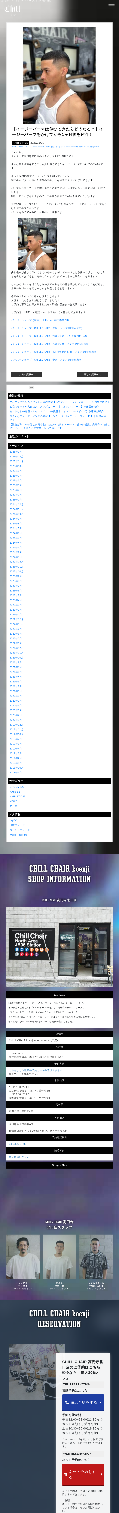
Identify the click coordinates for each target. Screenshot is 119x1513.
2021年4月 (16, 676)
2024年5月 (16, 537)
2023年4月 (16, 600)
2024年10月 (17, 513)
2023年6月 (16, 590)
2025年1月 (16, 499)
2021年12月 (17, 648)
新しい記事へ (93, 374)
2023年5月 (16, 595)
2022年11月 (17, 624)
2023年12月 (17, 561)
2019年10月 (17, 734)
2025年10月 (17, 466)
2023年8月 (16, 580)
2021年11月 (17, 652)
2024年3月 (16, 547)
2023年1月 (16, 614)
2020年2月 (16, 715)
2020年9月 (16, 695)
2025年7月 (16, 475)
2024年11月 (17, 509)
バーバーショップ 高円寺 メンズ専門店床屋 (54, 352)
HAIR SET (16, 791)
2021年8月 (16, 667)
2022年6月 (16, 628)
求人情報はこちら (19, 1157)
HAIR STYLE (20, 143)
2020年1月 (16, 719)
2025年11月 (17, 461)
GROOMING (17, 786)
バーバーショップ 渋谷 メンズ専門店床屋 (46, 328)
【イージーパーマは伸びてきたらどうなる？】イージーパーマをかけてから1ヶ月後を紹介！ (65, 147)
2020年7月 (16, 700)
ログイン (15, 820)
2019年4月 (16, 748)
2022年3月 (16, 633)
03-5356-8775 (17, 1144)
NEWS (13, 801)
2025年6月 (16, 480)
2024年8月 (16, 523)
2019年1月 (16, 762)
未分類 (13, 806)
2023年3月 (16, 604)
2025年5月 (16, 485)
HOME (14, 147)
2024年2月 (16, 552)
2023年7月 (16, 585)
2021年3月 (16, 681)
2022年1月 (16, 643)
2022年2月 (16, 638)
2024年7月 (16, 528)
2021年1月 (16, 691)
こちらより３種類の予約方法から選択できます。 (37, 1070)
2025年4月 (16, 490)
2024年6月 (16, 533)
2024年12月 (17, 504)
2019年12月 (17, 724)
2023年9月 (16, 576)
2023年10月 (17, 571)
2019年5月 (16, 743)
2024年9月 (16, 518)
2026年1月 (16, 451)
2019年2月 (16, 758)
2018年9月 (16, 772)
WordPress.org (18, 834)
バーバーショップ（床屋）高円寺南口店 (40, 320)
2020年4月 (16, 705)
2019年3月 (16, 753)
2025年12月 (17, 456)
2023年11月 (17, 566)
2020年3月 (16, 710)
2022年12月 (17, 619)
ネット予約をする (83, 1474)
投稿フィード (17, 825)
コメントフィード (20, 829)
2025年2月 (16, 494)
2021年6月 (16, 671)
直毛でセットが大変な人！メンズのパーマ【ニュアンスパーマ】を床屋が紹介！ (55, 406)
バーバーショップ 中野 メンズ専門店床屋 (46, 359)
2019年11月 (17, 729)
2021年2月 (16, 686)
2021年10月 (17, 657)
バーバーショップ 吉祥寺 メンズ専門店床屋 (50, 336)
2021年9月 (16, 662)
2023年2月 (16, 609)
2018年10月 (17, 767)
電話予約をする (83, 1402)
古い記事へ (26, 374)
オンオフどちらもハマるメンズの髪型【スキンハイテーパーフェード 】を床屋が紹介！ (60, 401)
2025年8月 (16, 470)
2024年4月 (16, 542)
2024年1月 (16, 557)
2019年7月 (16, 738)
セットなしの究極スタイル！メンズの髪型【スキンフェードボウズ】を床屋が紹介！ (58, 411)
